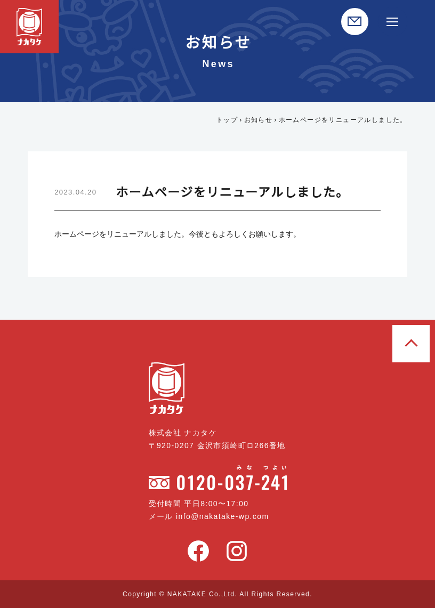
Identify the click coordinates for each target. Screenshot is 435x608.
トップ (227, 119)
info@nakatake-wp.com (226, 516)
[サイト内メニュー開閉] (392, 21)
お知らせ (258, 119)
